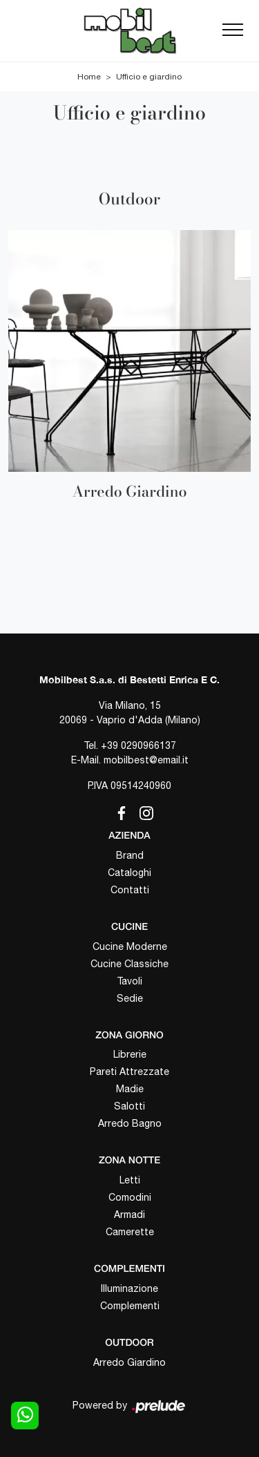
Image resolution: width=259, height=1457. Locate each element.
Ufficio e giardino (149, 77)
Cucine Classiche (129, 963)
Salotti (129, 1106)
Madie (130, 1088)
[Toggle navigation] (232, 30)
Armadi (129, 1214)
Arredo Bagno (130, 1123)
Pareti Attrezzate (129, 1071)
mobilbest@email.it (146, 759)
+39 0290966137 (138, 745)
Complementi (130, 1305)
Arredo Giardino (129, 1362)
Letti (129, 1179)
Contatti (130, 889)
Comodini (129, 1197)
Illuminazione (129, 1288)
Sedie (130, 998)
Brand (130, 855)
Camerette (130, 1231)
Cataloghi (129, 872)
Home (89, 77)
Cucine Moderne (130, 946)
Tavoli (129, 981)
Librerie (129, 1054)
